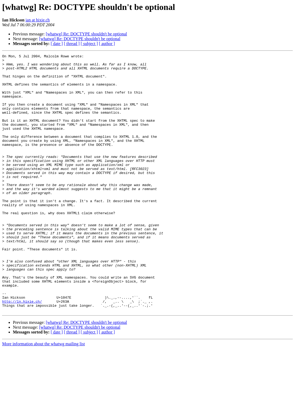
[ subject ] (89, 43)
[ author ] (107, 43)
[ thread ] (72, 43)
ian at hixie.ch (37, 20)
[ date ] (57, 43)
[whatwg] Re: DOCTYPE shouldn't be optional (86, 34)
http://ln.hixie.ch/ (22, 351)
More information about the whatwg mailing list (43, 395)
